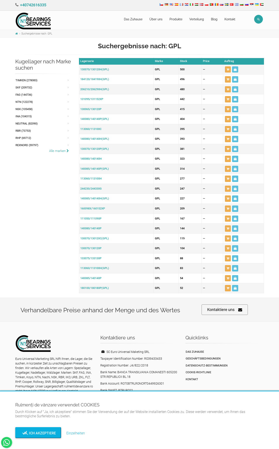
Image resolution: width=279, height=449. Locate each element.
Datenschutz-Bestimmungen (207, 365)
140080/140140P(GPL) (94, 119)
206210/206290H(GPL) (94, 89)
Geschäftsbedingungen (203, 358)
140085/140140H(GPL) (94, 198)
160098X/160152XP (92, 208)
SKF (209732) (23, 87)
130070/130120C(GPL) (94, 238)
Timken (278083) (26, 80)
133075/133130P (90, 258)
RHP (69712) (23, 138)
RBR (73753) (23, 130)
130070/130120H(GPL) (94, 69)
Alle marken (59, 151)
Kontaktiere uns (224, 310)
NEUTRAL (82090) (26, 123)
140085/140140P (90, 278)
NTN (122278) (24, 102)
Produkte (175, 19)
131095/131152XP (91, 99)
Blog (214, 19)
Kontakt (229, 19)
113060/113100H (91, 178)
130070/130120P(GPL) (94, 148)
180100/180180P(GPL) (94, 288)
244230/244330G (91, 188)
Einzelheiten (75, 433)
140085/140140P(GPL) (94, 168)
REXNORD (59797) (26, 145)
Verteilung (196, 19)
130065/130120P (90, 109)
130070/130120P (90, 248)
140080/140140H (91, 158)
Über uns (156, 19)
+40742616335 (33, 5)
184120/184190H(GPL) (94, 79)
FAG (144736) (23, 94)
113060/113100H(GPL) (94, 268)
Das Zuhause (133, 19)
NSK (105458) (24, 109)
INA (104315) (23, 116)
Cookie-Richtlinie (198, 372)
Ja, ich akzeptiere (38, 433)
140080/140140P (90, 228)
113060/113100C (90, 129)
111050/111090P (90, 218)
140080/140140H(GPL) (94, 138)
